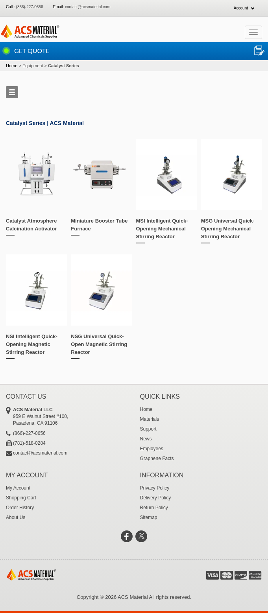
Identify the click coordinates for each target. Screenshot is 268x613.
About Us (15, 517)
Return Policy (154, 507)
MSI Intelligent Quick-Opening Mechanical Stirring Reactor (162, 228)
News (146, 439)
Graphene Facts (157, 458)
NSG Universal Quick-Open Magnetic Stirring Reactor (99, 344)
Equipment (32, 65)
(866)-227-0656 (29, 7)
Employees (151, 448)
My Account (18, 488)
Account (241, 8)
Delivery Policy (155, 498)
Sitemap (148, 517)
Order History (20, 507)
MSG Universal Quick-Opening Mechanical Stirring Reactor (228, 228)
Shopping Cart (21, 498)
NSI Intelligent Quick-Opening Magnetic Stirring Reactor (31, 344)
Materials (149, 419)
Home (11, 65)
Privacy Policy (155, 488)
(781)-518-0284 (29, 443)
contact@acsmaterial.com (87, 7)
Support (148, 429)
